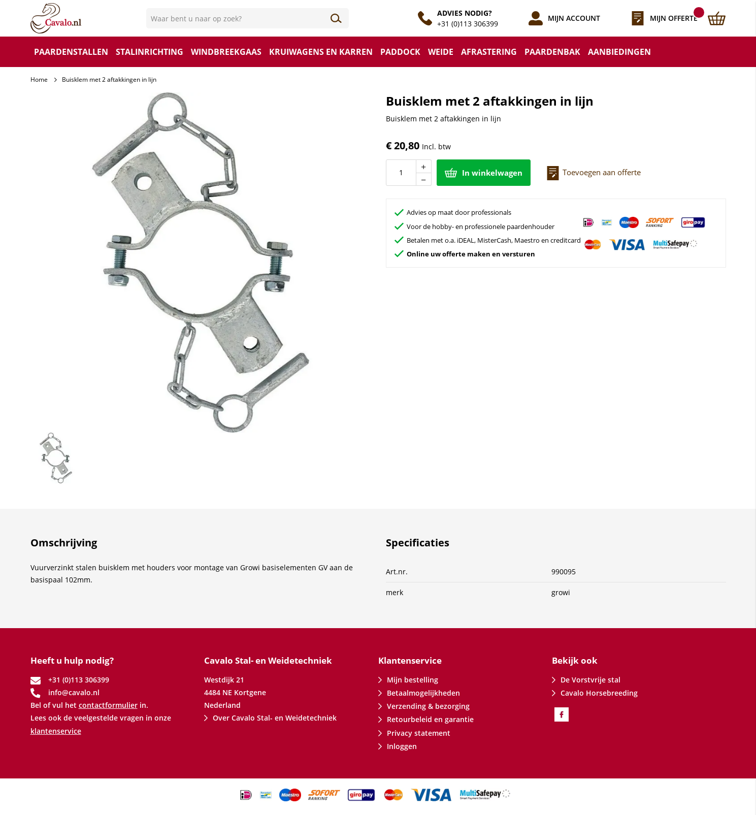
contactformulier (108, 705)
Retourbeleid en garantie (430, 719)
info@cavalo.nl (74, 692)
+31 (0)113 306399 (467, 23)
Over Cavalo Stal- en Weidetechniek (275, 718)
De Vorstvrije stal (590, 679)
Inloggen (402, 746)
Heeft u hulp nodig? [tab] (72, 660)
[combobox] (247, 18)
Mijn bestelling (412, 679)
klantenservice (55, 731)
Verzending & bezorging (428, 706)
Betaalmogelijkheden (423, 693)
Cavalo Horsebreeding (599, 693)
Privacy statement (418, 733)
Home (39, 79)
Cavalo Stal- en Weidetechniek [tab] (268, 660)
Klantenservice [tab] (410, 660)
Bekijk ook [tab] (575, 660)
